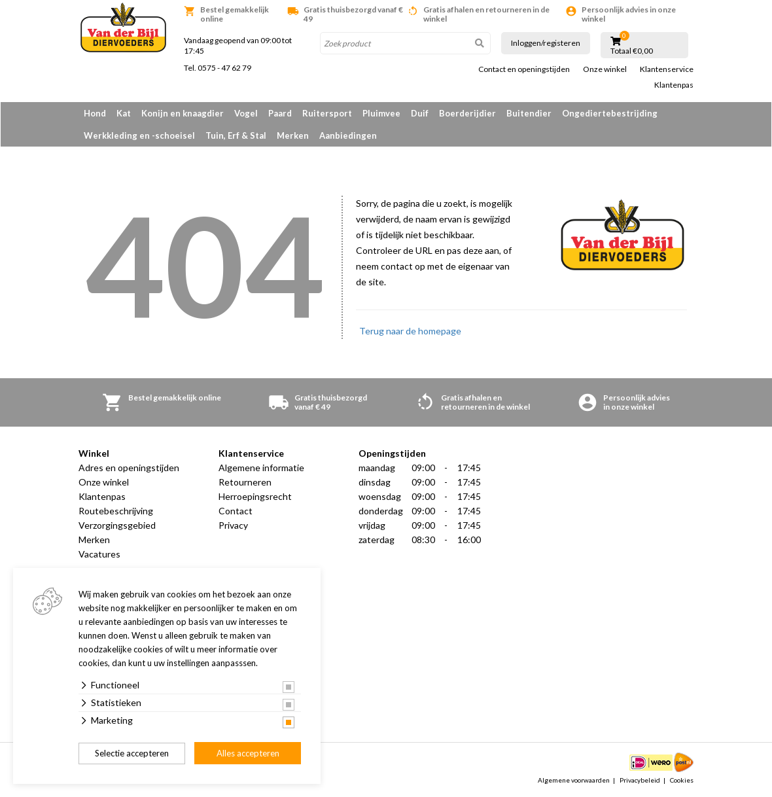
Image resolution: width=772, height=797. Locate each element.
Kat (123, 113)
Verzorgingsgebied (117, 525)
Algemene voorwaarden (574, 780)
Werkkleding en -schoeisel (139, 135)
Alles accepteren (248, 753)
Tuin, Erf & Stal (235, 135)
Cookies (681, 780)
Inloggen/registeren (545, 43)
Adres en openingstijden (129, 467)
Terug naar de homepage (410, 330)
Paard (280, 113)
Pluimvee (381, 113)
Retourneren (245, 481)
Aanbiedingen (348, 135)
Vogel (246, 113)
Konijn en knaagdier (182, 113)
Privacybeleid (640, 780)
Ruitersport (327, 113)
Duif (420, 113)
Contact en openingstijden (524, 69)
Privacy (233, 525)
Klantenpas (673, 85)
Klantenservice (666, 69)
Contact (236, 510)
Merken (293, 135)
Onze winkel (605, 69)
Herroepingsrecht (255, 496)
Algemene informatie (261, 467)
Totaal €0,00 (631, 51)
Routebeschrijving (116, 510)
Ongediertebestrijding (610, 113)
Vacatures (99, 553)
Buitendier (529, 113)
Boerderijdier (467, 113)
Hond (95, 113)
